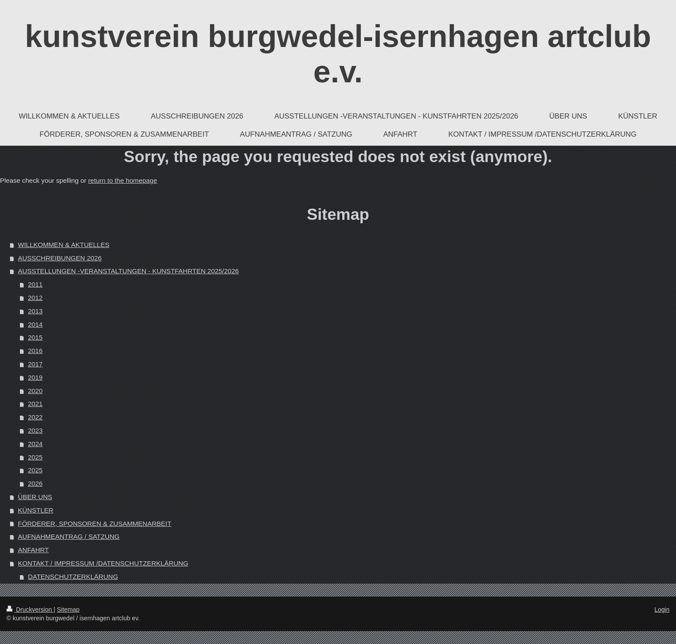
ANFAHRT (33, 549)
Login (662, 609)
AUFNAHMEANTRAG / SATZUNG (69, 536)
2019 (35, 377)
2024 (35, 443)
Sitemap (68, 609)
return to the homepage (122, 180)
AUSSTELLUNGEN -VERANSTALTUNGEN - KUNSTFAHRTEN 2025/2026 (128, 271)
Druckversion (29, 609)
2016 (35, 350)
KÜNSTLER (35, 510)
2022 (35, 417)
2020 (35, 390)
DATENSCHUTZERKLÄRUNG (73, 576)
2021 (35, 403)
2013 (35, 311)
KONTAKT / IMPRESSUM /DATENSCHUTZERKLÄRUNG (103, 563)
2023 (35, 430)
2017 (35, 364)
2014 (35, 324)
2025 (35, 457)
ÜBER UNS (35, 496)
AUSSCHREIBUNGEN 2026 (60, 258)
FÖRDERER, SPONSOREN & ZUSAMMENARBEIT (95, 523)
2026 (35, 483)
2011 (35, 284)
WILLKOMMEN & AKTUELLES (64, 244)
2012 (35, 297)
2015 (35, 337)
